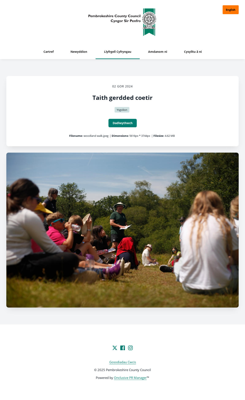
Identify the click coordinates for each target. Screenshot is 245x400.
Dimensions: (120, 136)
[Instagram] (130, 348)
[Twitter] (114, 348)
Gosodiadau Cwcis (122, 362)
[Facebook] (122, 348)
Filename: (76, 136)
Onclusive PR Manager (130, 378)
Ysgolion (122, 110)
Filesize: (158, 136)
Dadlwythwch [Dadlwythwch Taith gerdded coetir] (123, 123)
